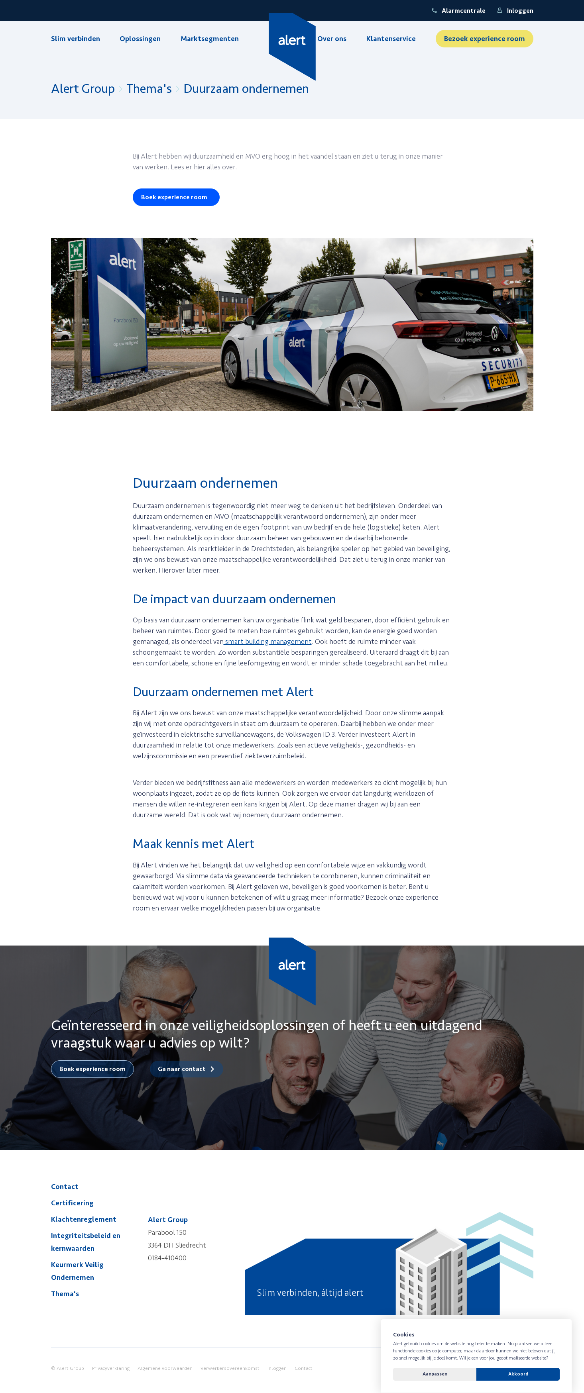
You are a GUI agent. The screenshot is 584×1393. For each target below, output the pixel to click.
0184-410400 (167, 1258)
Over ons (331, 38)
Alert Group (83, 88)
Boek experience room (174, 197)
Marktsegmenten (210, 38)
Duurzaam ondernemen (246, 88)
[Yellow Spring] (292, 47)
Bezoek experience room (484, 38)
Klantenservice (391, 38)
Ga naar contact (182, 1069)
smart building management (268, 641)
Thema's (149, 88)
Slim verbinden (75, 38)
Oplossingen (140, 38)
